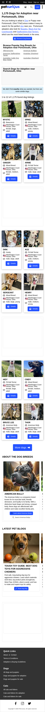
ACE (27, 250)
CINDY (28, 379)
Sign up (36, 2)
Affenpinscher (8, 51)
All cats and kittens (10, 689)
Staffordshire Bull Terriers (27, 32)
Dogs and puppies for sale (13, 679)
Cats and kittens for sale (12, 696)
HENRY (28, 293)
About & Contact (10, 655)
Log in (42, 2)
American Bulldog (30, 51)
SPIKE (28, 120)
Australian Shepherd (31, 58)
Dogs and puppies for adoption (14, 676)
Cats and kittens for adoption (14, 693)
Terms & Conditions (10, 658)
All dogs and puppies (11, 672)
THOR (27, 422)
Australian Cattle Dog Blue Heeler (11, 59)
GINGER (6, 163)
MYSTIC (6, 120)
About (30, 2)
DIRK (5, 250)
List (37, 7)
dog (22, 26)
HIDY (5, 379)
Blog (25, 2)
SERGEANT (8, 293)
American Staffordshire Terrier (11, 54)
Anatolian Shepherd (30, 53)
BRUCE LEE (8, 422)
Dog (26, 21)
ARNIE (28, 163)
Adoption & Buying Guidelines (14, 662)
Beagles (24, 29)
